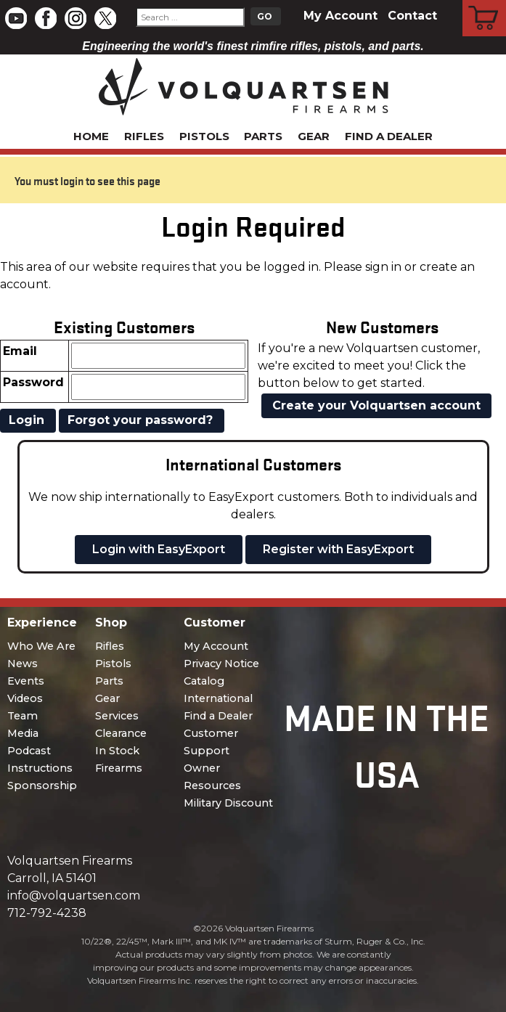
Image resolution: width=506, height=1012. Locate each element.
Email (20, 351)
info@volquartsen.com (73, 895)
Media (22, 733)
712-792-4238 (46, 913)
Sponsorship (42, 785)
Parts (263, 136)
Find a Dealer (389, 136)
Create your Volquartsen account (376, 405)
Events (25, 680)
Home (91, 136)
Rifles (144, 136)
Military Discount (228, 802)
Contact (412, 16)
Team (22, 715)
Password (33, 382)
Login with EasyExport (158, 549)
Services (117, 715)
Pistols (204, 136)
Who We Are (41, 646)
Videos (25, 698)
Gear (314, 136)
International (218, 698)
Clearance (121, 733)
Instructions (40, 768)
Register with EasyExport (338, 549)
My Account (340, 16)
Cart (484, 2)
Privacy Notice (221, 663)
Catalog (204, 680)
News (22, 663)
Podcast (29, 750)
